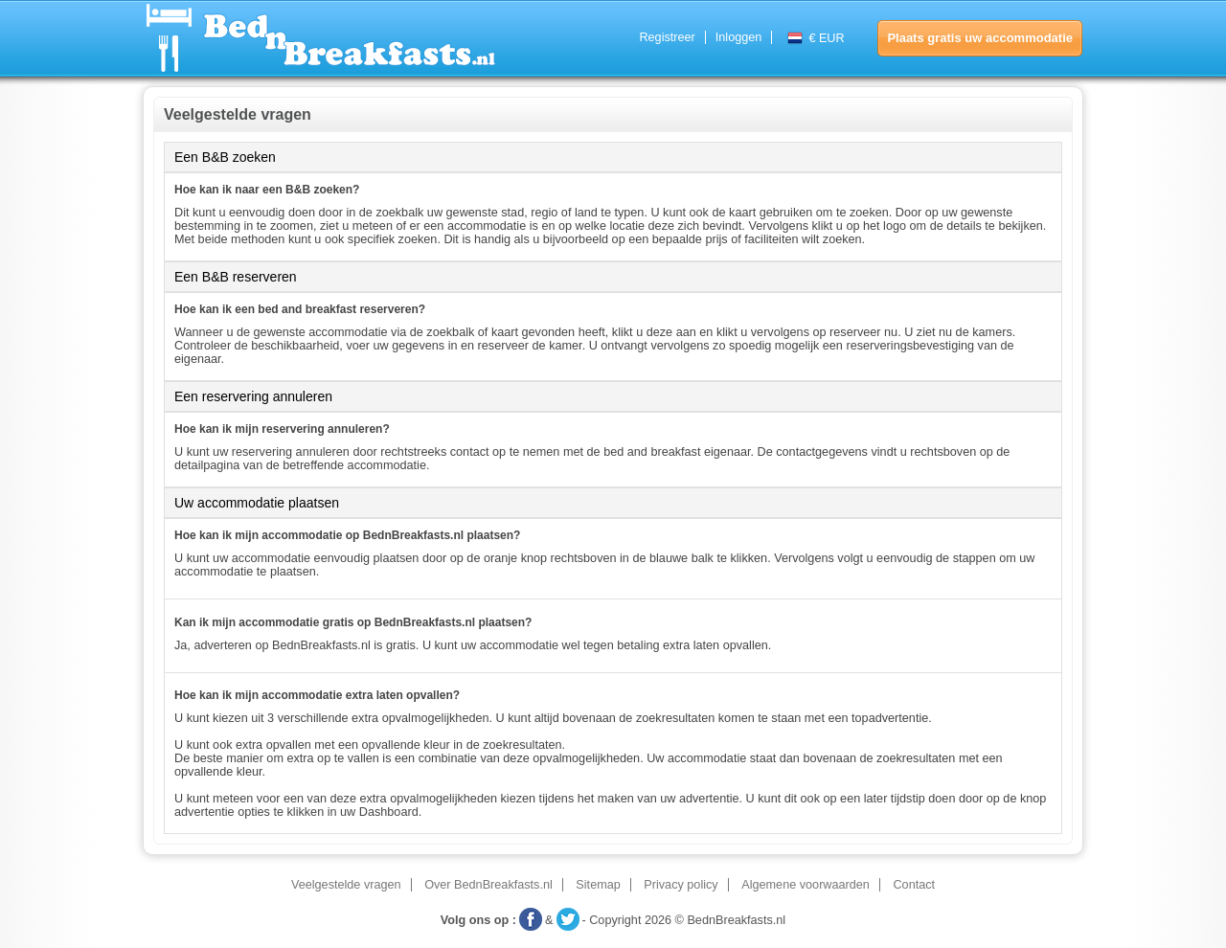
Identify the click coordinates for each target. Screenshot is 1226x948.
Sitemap (598, 885)
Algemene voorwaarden (805, 885)
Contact (914, 885)
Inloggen (738, 37)
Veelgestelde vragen (346, 885)
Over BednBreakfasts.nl (488, 885)
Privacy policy (680, 885)
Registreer (666, 37)
